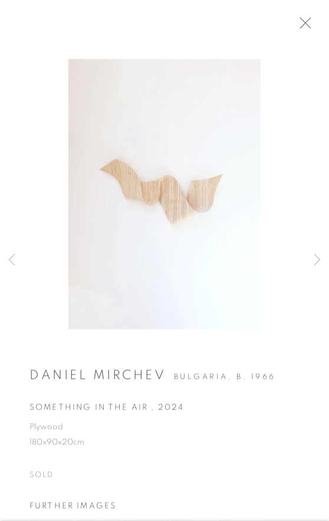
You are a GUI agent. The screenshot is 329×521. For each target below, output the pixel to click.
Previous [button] (12, 260)
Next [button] (317, 260)
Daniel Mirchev (97, 379)
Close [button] (312, 26)
